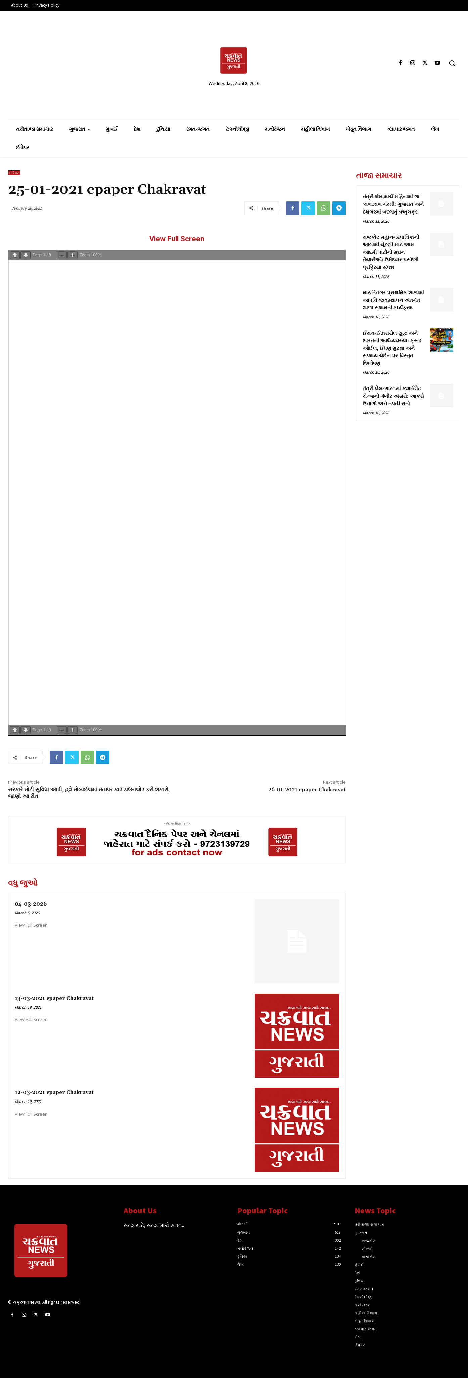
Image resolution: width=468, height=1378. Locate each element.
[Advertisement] (81, 63)
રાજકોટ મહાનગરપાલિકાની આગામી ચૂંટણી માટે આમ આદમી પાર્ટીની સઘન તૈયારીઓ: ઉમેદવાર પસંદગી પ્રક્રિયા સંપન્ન (391, 252)
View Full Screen (176, 239)
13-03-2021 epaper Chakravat (54, 998)
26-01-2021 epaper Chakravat (307, 789)
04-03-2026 (31, 904)
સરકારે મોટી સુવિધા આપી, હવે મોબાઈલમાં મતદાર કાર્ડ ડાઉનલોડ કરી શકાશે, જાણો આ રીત (89, 792)
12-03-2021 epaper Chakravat (54, 1092)
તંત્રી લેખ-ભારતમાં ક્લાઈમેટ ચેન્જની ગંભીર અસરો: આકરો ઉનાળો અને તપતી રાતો (393, 396)
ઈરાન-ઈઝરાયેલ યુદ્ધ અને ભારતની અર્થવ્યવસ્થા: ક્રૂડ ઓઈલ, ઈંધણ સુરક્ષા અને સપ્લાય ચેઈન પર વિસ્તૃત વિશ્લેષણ (392, 348)
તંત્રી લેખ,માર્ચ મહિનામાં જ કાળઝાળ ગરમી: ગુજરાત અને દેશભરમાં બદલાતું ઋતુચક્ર (393, 204)
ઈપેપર (14, 172)
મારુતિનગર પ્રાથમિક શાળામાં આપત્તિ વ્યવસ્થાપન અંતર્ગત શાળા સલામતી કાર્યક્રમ (393, 300)
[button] (452, 63)
